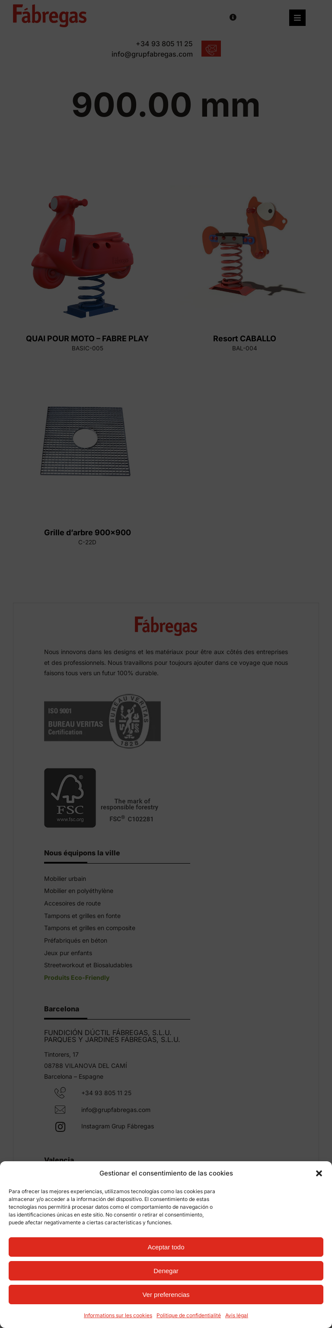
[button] (319, 1173)
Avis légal (236, 1315)
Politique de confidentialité (188, 1315)
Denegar (166, 1270)
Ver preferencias (165, 1294)
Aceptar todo (165, 1247)
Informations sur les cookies (118, 1315)
